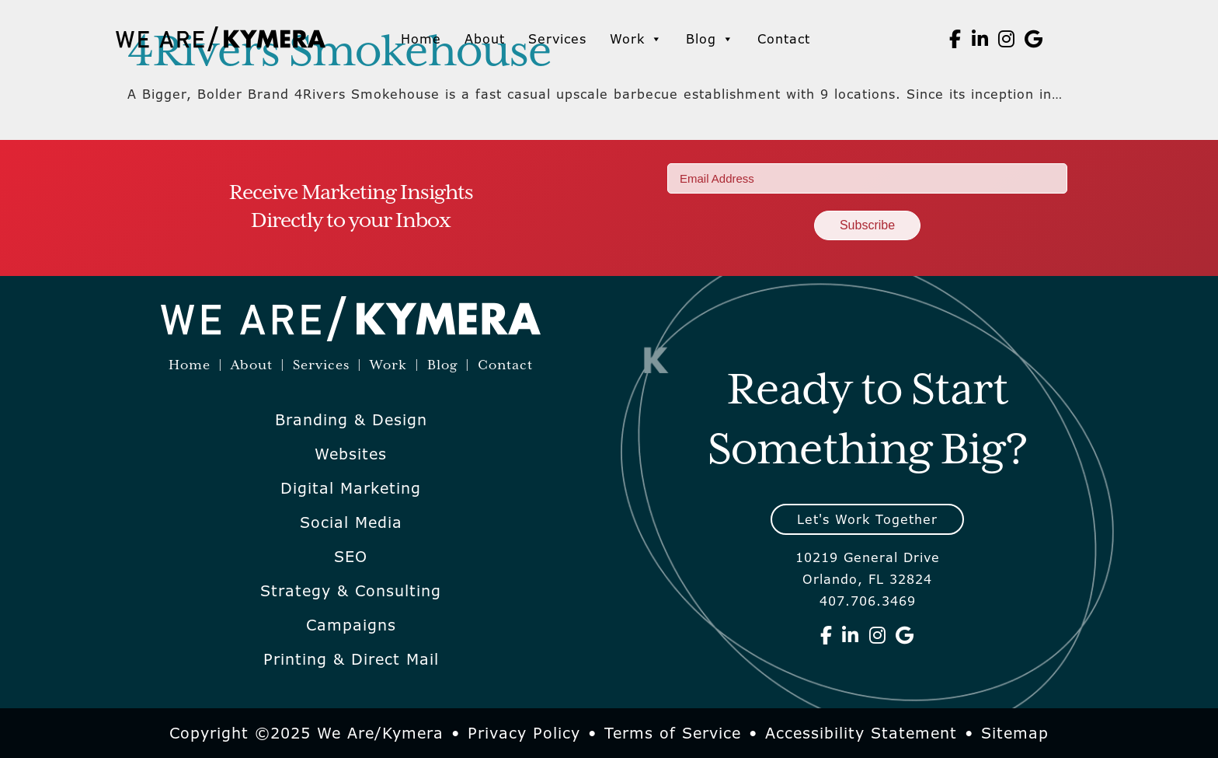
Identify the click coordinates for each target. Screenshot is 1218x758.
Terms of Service (672, 733)
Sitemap (1015, 733)
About (485, 38)
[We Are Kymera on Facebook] (955, 39)
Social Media (351, 522)
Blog (710, 38)
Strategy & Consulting (350, 591)
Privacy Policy (524, 733)
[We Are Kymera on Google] (1034, 39)
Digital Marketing (350, 488)
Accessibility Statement (861, 733)
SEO (350, 557)
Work (636, 38)
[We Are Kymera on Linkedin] (980, 39)
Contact (783, 38)
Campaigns (351, 625)
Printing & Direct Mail (351, 659)
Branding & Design (351, 420)
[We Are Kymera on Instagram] (1006, 39)
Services (557, 38)
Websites (351, 454)
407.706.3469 (868, 601)
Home (421, 38)
